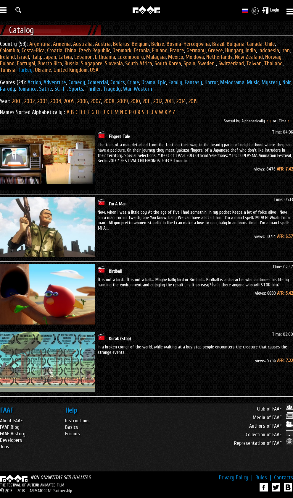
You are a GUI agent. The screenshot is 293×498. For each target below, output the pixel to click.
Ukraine (43, 70)
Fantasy (193, 82)
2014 (181, 101)
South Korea (167, 63)
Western (143, 89)
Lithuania (105, 57)
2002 (29, 101)
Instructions (77, 421)
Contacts (283, 477)
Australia (83, 44)
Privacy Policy (235, 477)
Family (175, 82)
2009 (122, 101)
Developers (11, 440)
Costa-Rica (33, 50)
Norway (273, 57)
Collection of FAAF (269, 435)
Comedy (76, 82)
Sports (76, 89)
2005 (69, 101)
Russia (71, 63)
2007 (95, 101)
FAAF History (12, 434)
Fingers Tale (119, 136)
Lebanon (83, 57)
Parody (7, 89)
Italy (36, 57)
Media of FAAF (273, 417)
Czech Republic (94, 50)
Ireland (7, 57)
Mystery (271, 82)
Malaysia (156, 57)
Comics (117, 82)
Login (274, 10)
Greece (215, 50)
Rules (263, 477)
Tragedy (112, 89)
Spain (189, 63)
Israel (23, 57)
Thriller (93, 89)
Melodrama (232, 82)
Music (253, 82)
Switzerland (231, 63)
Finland (160, 50)
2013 (169, 101)
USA (94, 70)
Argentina (40, 44)
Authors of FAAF (271, 426)
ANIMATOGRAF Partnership (51, 490)
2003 (42, 101)
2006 (82, 101)
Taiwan (254, 63)
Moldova (195, 57)
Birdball (115, 271)
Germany (196, 50)
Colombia (9, 50)
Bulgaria (235, 44)
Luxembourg (130, 57)
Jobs (4, 447)
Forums (72, 434)
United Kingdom (71, 70)
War (127, 89)
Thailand (273, 63)
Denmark (121, 50)
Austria (103, 44)
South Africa (138, 63)
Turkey (25, 70)
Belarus (121, 44)
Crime (133, 82)
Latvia (65, 57)
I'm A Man (117, 204)
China (70, 50)
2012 (157, 101)
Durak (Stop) (120, 338)
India (251, 50)
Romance (27, 89)
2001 (17, 101)
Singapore (91, 63)
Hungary (234, 50)
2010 (135, 101)
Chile (270, 44)
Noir (286, 82)
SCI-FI (60, 89)
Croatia (54, 50)
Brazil (218, 44)
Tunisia (7, 70)
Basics (71, 427)
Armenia (62, 44)
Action (34, 82)
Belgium (140, 44)
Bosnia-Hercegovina (188, 44)
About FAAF (11, 421)
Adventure (55, 82)
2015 (193, 101)
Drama (148, 82)
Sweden (207, 63)
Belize (157, 44)
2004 (55, 101)
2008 (109, 101)
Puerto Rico (50, 63)
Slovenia (114, 63)
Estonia (142, 50)
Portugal (26, 63)
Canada (255, 44)
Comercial (98, 82)
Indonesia (268, 50)
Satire (45, 89)
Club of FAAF (275, 409)
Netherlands (219, 57)
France (177, 50)
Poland (7, 63)
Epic (162, 82)
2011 (146, 101)
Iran (285, 50)
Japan (50, 57)
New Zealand (249, 57)
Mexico (175, 57)
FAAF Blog (10, 427)
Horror (211, 82)
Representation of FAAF (263, 443)
